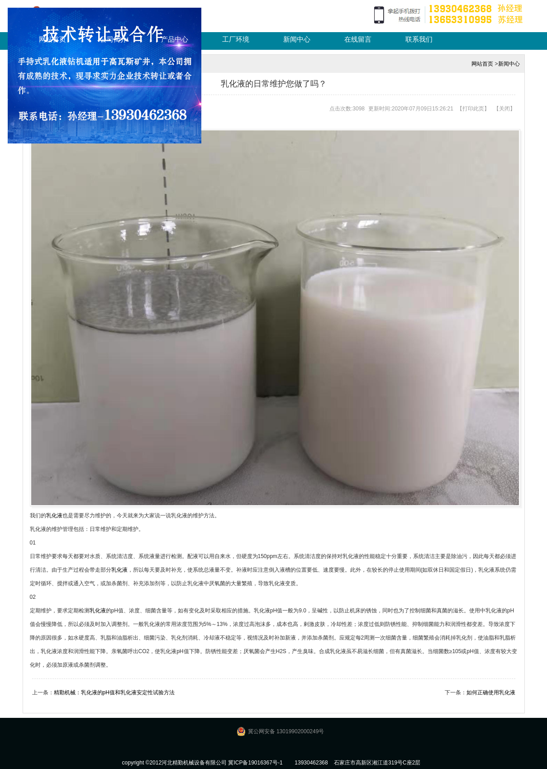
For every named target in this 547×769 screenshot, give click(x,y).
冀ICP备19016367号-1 (255, 762)
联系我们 (419, 39)
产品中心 (174, 39)
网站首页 (52, 39)
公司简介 (113, 39)
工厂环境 (235, 39)
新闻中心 (296, 39)
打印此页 (473, 108)
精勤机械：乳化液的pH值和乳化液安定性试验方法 (114, 692)
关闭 (504, 108)
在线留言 (357, 39)
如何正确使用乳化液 (490, 692)
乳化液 (54, 515)
